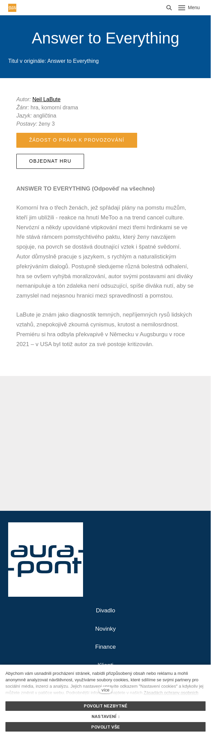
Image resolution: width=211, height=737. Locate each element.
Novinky (105, 629)
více (105, 690)
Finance (105, 647)
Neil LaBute (46, 99)
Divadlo (105, 610)
